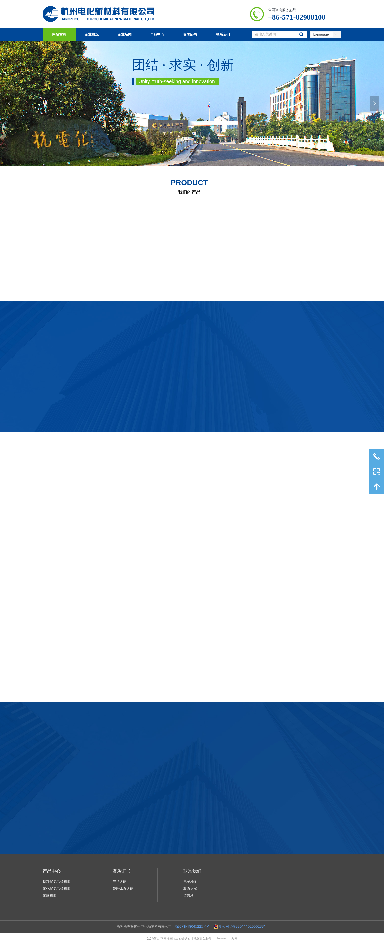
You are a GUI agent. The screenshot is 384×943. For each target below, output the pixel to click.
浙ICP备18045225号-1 (192, 926)
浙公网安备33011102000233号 (242, 926)
